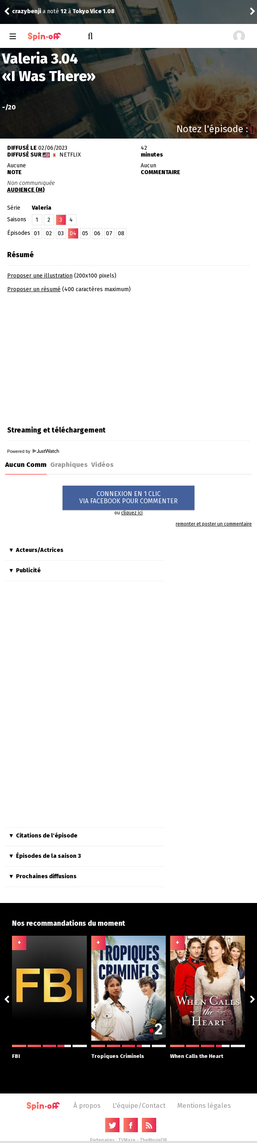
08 (121, 233)
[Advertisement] (74, 357)
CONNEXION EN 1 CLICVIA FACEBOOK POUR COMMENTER (128, 497)
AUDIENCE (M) (26, 190)
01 (37, 233)
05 (85, 233)
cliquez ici (132, 513)
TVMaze (126, 1140)
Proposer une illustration (40, 275)
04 (73, 233)
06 (97, 233)
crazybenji (26, 11)
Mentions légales (204, 1105)
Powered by (33, 451)
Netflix (70, 154)
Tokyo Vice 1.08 (93, 11)
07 (109, 233)
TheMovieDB (153, 1140)
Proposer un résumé (34, 289)
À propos (86, 1105)
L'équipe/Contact (138, 1105)
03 (61, 233)
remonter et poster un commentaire (214, 524)
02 (49, 233)
